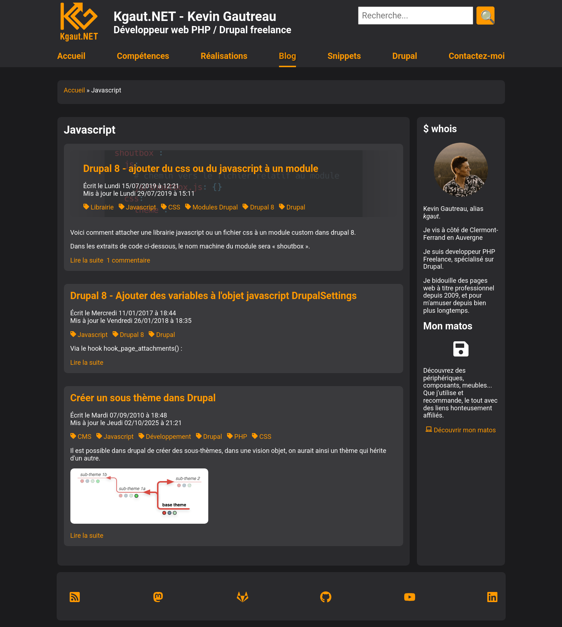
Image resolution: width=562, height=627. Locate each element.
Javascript (137, 207)
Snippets (344, 56)
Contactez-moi (477, 56)
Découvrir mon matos (461, 430)
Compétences (143, 56)
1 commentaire (128, 260)
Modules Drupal (211, 207)
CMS (81, 436)
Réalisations (224, 56)
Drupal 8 (258, 207)
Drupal (404, 56)
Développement (165, 436)
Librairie (98, 207)
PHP (237, 436)
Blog (287, 56)
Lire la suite (87, 260)
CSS (170, 207)
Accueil (71, 56)
